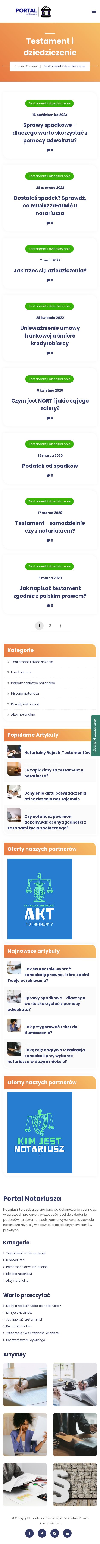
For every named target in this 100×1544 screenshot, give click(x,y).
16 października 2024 (50, 115)
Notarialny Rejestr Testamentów (57, 752)
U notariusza (21, 672)
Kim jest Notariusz (17, 1312)
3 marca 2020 (50, 578)
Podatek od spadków (50, 465)
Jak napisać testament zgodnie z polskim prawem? (50, 592)
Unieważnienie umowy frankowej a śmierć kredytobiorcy (50, 336)
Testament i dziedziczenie (49, 103)
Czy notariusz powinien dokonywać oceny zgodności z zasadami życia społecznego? (46, 822)
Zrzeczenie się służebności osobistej (31, 1333)
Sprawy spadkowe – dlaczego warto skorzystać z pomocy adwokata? (50, 133)
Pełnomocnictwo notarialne (33, 683)
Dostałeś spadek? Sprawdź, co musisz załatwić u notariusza (50, 205)
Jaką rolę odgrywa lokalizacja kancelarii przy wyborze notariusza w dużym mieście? (46, 1055)
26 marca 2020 (50, 455)
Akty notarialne (23, 714)
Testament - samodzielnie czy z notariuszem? (50, 527)
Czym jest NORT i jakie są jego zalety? (50, 404)
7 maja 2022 (50, 260)
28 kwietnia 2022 (50, 318)
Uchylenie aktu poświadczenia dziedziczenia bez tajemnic (55, 796)
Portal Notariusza (32, 1198)
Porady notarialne (25, 704)
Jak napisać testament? (23, 1319)
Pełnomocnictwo (17, 1326)
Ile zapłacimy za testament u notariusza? (53, 773)
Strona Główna (26, 66)
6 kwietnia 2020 (50, 390)
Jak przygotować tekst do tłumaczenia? (50, 1029)
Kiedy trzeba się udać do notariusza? (32, 1306)
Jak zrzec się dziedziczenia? (50, 270)
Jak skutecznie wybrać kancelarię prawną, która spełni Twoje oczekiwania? (48, 974)
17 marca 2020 (50, 513)
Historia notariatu (25, 693)
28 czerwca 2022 (50, 187)
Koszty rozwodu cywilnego (24, 1340)
